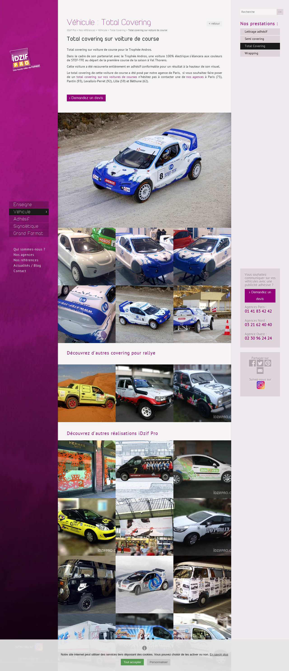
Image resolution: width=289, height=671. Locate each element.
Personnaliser (159, 662)
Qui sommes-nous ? (29, 249)
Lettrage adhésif (256, 32)
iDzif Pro (71, 30)
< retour (214, 23)
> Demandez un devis (86, 98)
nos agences (195, 77)
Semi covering (254, 39)
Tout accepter (132, 662)
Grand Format (29, 233)
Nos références (26, 260)
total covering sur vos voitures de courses (107, 77)
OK (280, 12)
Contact (20, 271)
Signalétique (26, 226)
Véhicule (22, 212)
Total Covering (255, 46)
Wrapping (251, 53)
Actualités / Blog (27, 266)
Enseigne (23, 205)
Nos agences (24, 255)
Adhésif (22, 219)
